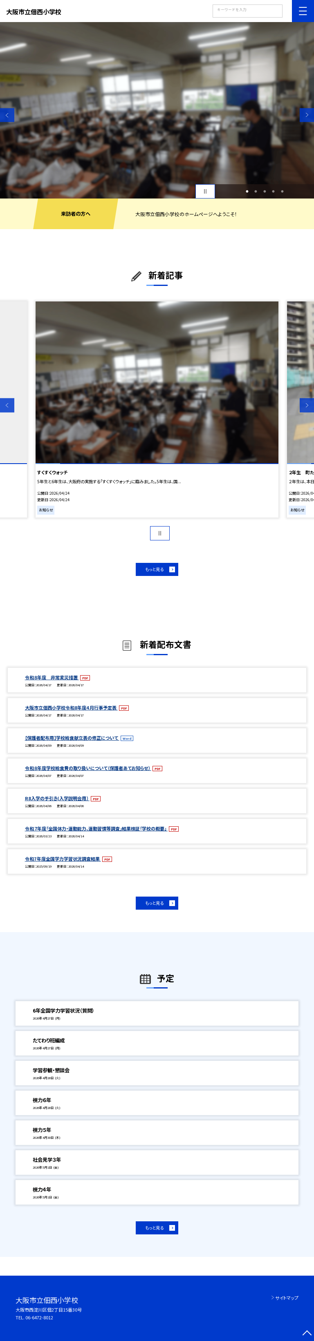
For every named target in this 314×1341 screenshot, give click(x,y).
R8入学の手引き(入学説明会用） (57, 798)
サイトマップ (286, 1297)
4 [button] (273, 191)
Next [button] (307, 115)
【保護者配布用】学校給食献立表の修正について (72, 737)
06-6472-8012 (39, 1317)
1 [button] (247, 191)
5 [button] (282, 191)
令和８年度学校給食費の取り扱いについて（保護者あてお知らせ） (88, 768)
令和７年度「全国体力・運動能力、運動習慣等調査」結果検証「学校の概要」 (96, 828)
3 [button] (264, 191)
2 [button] (256, 191)
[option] (157, 110)
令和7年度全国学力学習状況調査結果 (63, 858)
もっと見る (154, 569)
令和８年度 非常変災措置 (52, 677)
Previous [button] (7, 115)
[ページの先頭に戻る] (307, 1334)
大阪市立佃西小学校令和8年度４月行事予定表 (71, 707)
